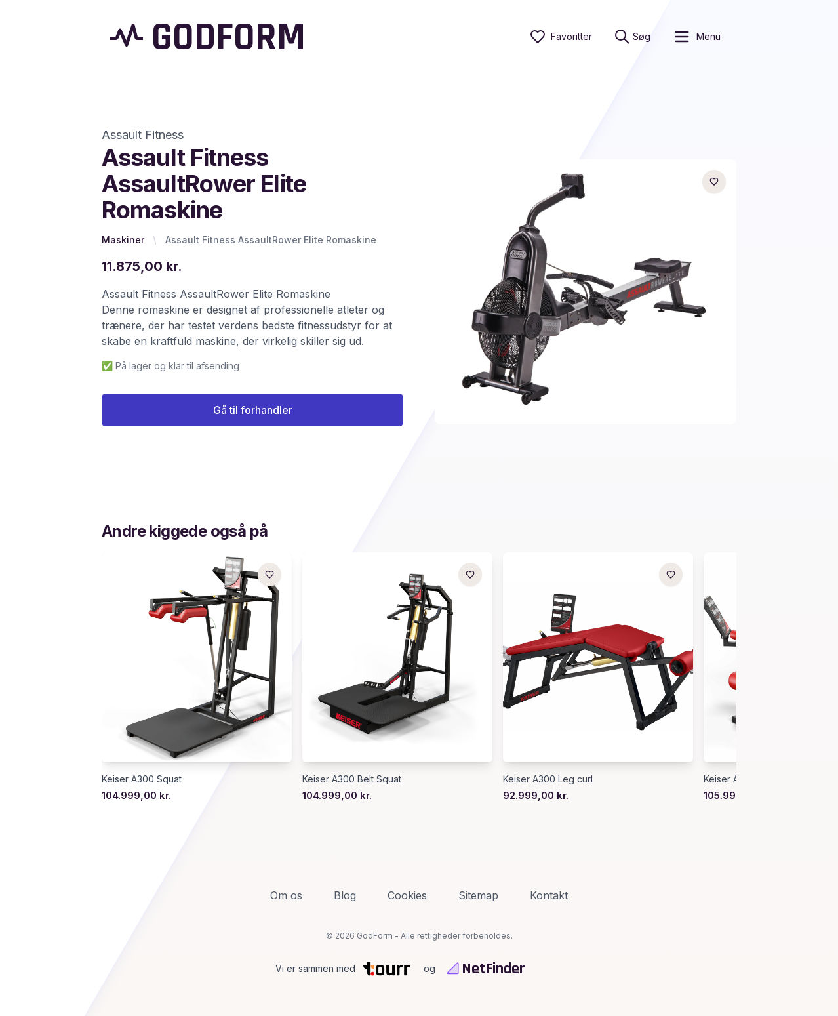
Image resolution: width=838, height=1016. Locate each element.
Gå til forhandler (252, 410)
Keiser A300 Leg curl (548, 778)
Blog (345, 895)
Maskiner (123, 239)
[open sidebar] (696, 36)
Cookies (407, 895)
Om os (286, 895)
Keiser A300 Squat (142, 778)
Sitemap (478, 895)
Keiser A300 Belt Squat (351, 778)
